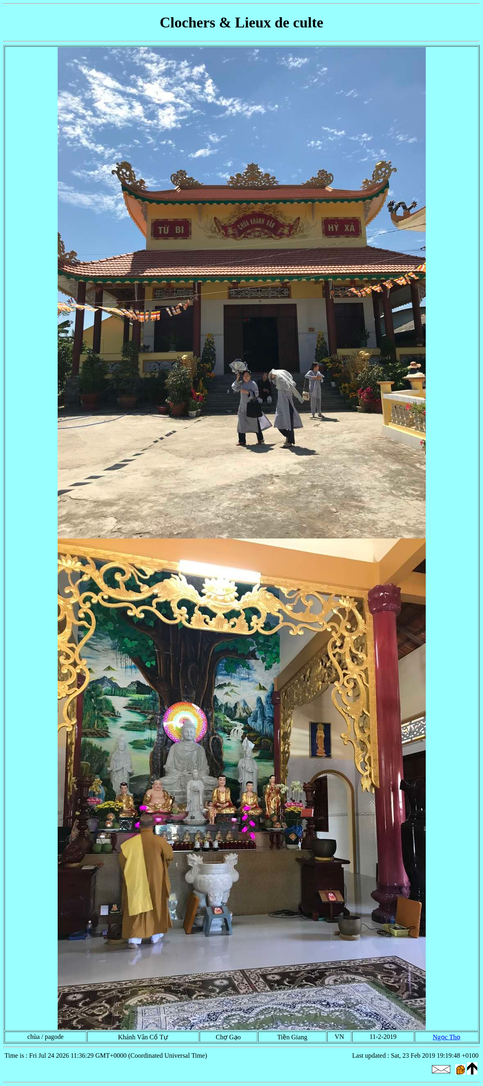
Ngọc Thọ (447, 1037)
